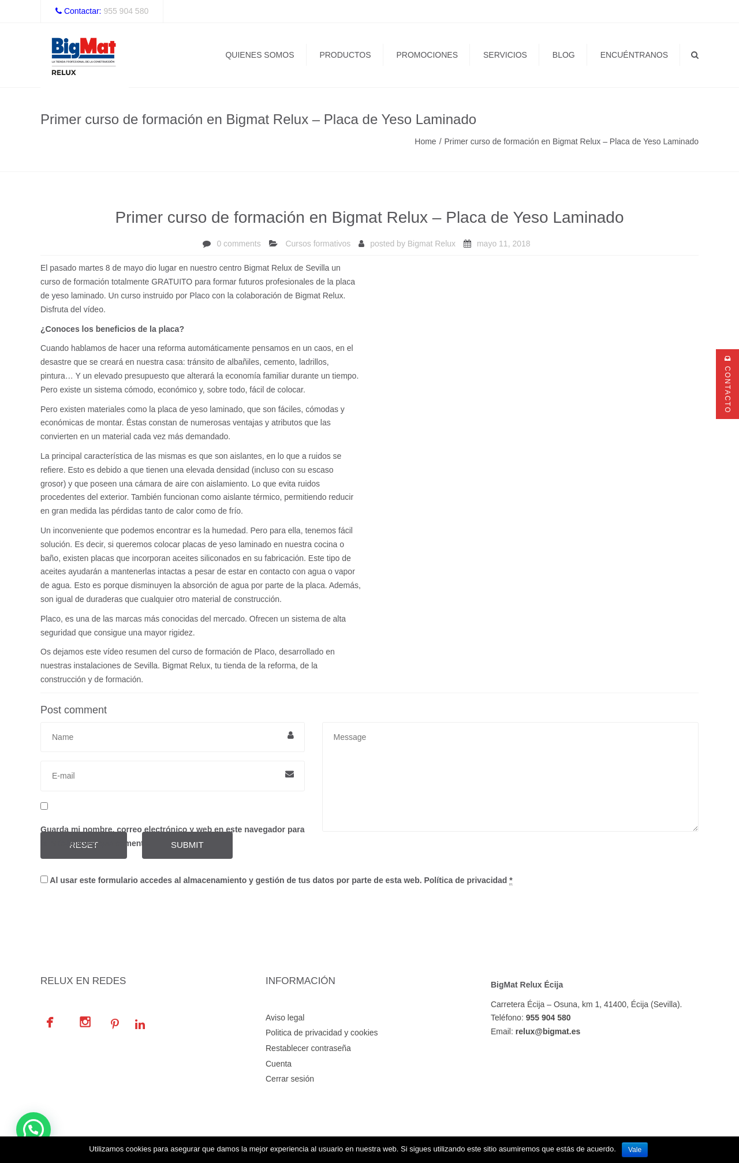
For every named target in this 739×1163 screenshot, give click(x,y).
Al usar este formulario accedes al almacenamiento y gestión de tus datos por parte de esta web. (276, 880)
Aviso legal (285, 1017)
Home (425, 141)
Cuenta (279, 1063)
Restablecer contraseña (308, 1048)
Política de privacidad (465, 880)
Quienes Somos (259, 54)
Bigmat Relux (432, 243)
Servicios (505, 54)
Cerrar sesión (290, 1078)
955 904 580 (125, 11)
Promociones (427, 54)
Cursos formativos (317, 243)
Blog (564, 54)
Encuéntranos (634, 54)
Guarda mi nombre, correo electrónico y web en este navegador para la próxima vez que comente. (172, 836)
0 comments (238, 243)
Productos (345, 54)
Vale (634, 1150)
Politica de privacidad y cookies (322, 1032)
